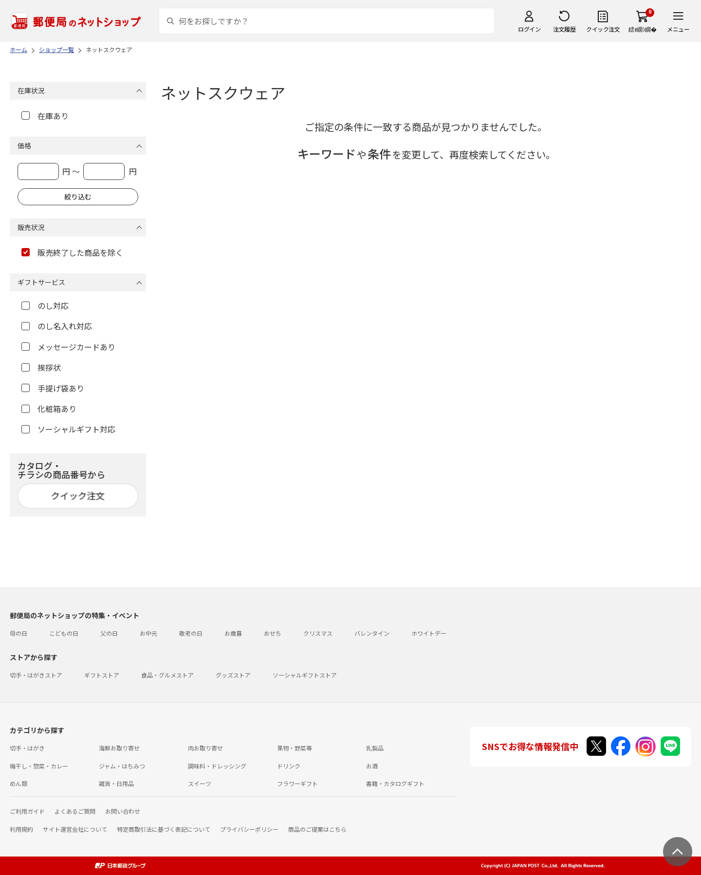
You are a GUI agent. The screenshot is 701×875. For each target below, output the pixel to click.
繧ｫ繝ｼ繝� (642, 29)
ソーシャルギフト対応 (68, 429)
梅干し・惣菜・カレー (39, 766)
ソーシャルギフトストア (305, 675)
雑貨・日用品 (116, 783)
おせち (272, 633)
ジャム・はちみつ (122, 766)
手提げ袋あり (52, 388)
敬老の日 (191, 633)
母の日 (18, 633)
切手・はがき (27, 748)
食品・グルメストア (167, 675)
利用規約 (21, 829)
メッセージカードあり (68, 347)
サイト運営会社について (75, 829)
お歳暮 (233, 633)
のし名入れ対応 (56, 326)
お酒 (372, 766)
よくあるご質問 (75, 811)
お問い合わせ (122, 811)
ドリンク (288, 766)
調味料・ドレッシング (217, 766)
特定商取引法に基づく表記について (163, 829)
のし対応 (45, 305)
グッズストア (233, 675)
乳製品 (375, 748)
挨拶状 (41, 367)
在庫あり (45, 116)
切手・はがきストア (36, 675)
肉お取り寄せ (205, 748)
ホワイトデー (428, 633)
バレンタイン (371, 633)
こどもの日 (63, 633)
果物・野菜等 (294, 748)
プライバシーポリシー (249, 829)
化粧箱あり (48, 408)
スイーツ (199, 783)
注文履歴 (564, 29)
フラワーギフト (297, 783)
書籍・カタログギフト (395, 783)
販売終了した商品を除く (72, 252)
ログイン (529, 29)
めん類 (18, 783)
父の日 (109, 633)
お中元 (148, 633)
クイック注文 (603, 29)
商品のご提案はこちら (317, 829)
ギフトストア (101, 675)
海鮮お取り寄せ (119, 748)
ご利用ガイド (27, 811)
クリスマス (317, 633)
